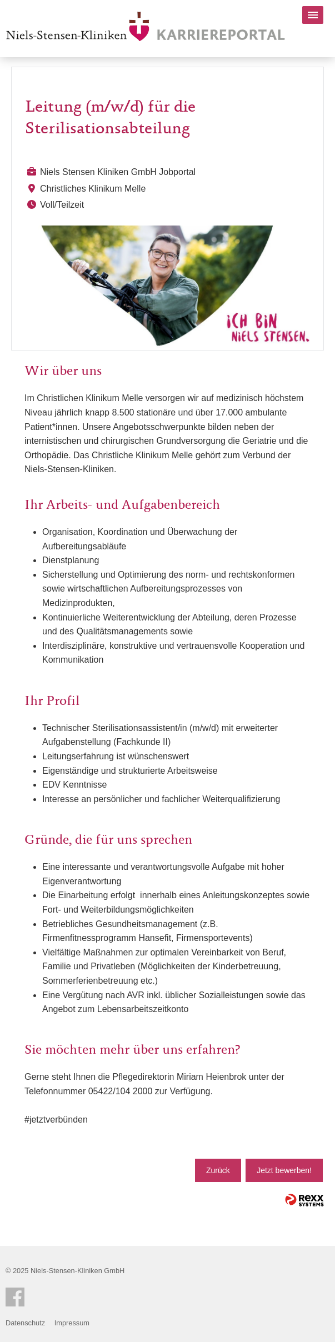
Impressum (71, 1323)
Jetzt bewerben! (284, 1170)
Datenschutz (25, 1323)
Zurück (218, 1170)
